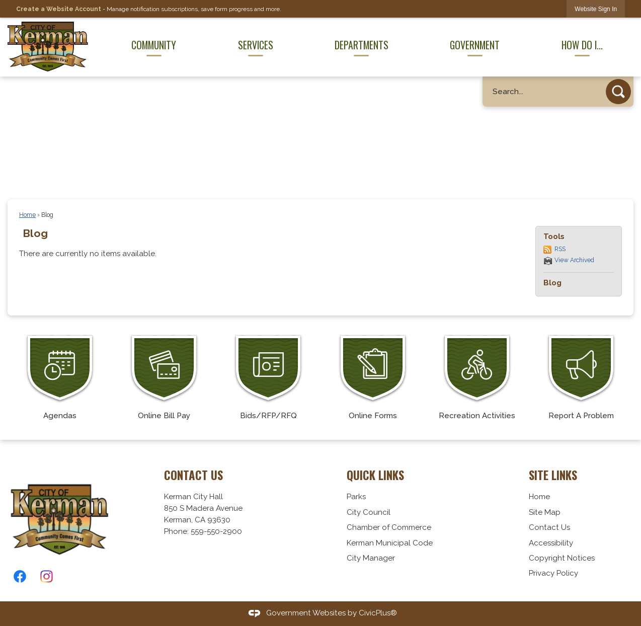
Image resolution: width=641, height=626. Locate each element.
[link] (596, 9)
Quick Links (375, 475)
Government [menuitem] (475, 44)
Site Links (553, 475)
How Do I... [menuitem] (582, 44)
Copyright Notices (562, 558)
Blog (35, 233)
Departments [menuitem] (361, 44)
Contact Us (549, 527)
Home (27, 214)
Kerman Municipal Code (390, 542)
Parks (356, 496)
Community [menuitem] (153, 44)
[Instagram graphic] (46, 576)
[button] (618, 91)
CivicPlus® (378, 612)
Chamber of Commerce (389, 527)
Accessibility (551, 542)
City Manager (371, 558)
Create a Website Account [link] (58, 9)
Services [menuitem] (255, 44)
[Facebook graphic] (20, 576)
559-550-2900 (216, 531)
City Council (368, 512)
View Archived (574, 260)
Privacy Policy (553, 573)
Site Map (544, 512)
